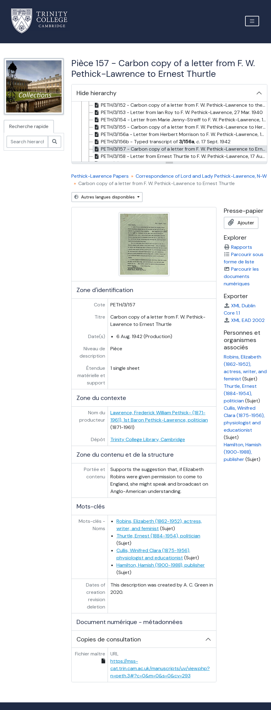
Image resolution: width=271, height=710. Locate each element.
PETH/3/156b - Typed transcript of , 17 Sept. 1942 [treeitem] (161, 141)
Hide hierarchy (96, 93)
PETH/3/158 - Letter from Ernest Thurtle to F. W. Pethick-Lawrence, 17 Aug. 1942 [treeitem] (180, 156)
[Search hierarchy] (27, 142)
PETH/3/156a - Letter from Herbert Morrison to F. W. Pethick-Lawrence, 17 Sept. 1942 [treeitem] (180, 134)
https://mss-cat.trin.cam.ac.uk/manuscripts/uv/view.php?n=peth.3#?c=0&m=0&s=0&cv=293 (160, 668)
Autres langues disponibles (105, 197)
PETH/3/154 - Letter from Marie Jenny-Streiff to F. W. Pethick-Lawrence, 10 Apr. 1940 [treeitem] (180, 119)
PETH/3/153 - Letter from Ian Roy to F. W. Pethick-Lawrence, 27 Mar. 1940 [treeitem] (178, 112)
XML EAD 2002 (244, 320)
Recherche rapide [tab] (28, 126)
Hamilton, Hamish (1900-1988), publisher (160, 565)
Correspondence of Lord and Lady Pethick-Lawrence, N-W (201, 176)
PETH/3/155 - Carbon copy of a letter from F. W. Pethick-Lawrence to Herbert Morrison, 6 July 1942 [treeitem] (180, 127)
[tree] (169, 132)
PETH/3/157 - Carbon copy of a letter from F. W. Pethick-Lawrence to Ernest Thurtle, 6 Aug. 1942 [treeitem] (180, 149)
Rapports (238, 247)
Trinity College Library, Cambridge (147, 439)
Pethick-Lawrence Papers (100, 176)
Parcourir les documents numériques (241, 276)
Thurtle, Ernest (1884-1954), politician (158, 536)
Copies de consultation (109, 639)
